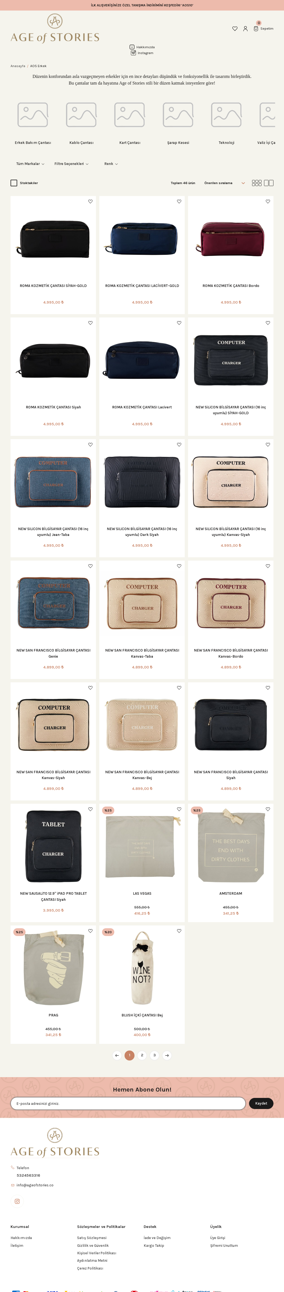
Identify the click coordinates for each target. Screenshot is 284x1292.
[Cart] (263, 28)
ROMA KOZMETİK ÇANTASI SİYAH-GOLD (53, 286)
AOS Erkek (38, 66)
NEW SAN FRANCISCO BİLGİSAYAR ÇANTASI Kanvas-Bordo (231, 653)
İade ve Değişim (157, 1238)
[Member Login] (245, 28)
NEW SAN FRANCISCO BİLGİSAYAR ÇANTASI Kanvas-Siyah (53, 775)
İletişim (17, 1245)
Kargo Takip (154, 1245)
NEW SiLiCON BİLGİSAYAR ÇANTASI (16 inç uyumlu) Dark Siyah (142, 532)
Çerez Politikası (90, 1268)
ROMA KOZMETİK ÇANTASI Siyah (53, 407)
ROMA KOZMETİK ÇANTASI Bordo (230, 286)
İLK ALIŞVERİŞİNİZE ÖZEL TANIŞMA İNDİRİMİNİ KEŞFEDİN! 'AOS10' (142, 5)
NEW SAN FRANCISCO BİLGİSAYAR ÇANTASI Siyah (231, 775)
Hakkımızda (21, 1238)
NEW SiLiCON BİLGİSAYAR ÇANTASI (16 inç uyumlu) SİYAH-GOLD (231, 410)
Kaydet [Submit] (261, 1103)
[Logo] (55, 28)
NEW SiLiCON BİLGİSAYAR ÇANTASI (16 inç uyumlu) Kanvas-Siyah (231, 532)
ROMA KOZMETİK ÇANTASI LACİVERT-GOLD (142, 286)
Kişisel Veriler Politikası (96, 1253)
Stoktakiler (29, 183)
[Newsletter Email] (128, 1103)
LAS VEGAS (142, 893)
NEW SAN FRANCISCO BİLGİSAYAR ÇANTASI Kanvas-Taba (142, 653)
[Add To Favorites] (90, 201)
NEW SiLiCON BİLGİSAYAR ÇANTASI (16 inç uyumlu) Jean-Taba (53, 532)
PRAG (53, 1015)
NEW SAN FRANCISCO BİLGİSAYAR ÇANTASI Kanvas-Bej (142, 775)
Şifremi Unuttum (224, 1245)
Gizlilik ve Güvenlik (93, 1245)
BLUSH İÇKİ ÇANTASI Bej (142, 1015)
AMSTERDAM (230, 893)
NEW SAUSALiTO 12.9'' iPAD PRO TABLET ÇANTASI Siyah (53, 896)
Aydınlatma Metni (92, 1260)
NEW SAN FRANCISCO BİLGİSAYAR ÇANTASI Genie (53, 653)
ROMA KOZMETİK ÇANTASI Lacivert (142, 407)
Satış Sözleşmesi (91, 1238)
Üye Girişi (217, 1238)
